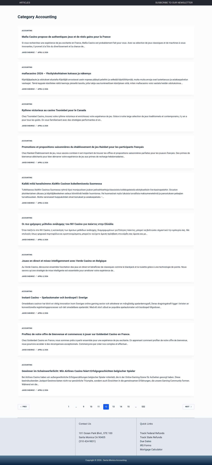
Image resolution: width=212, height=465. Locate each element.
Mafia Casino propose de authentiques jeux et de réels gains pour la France (68, 36)
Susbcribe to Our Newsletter (174, 3)
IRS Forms (145, 445)
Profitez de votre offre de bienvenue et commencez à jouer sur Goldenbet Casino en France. (78, 334)
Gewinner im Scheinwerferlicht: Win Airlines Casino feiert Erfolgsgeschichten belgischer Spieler (81, 371)
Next (188, 407)
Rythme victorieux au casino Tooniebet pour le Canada (55, 110)
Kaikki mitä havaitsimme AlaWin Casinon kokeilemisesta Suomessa (63, 183)
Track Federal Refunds (152, 433)
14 (121, 407)
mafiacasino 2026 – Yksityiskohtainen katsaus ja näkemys (58, 73)
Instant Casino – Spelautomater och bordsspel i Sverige (56, 297)
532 (143, 407)
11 (99, 407)
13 (113, 407)
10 (91, 407)
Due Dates (145, 441)
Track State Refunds (151, 437)
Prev (23, 407)
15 (128, 407)
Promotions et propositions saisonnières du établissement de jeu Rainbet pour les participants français (85, 147)
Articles (24, 3)
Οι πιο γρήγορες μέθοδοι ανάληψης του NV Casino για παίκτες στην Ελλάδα (69, 224)
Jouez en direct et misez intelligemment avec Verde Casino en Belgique (66, 260)
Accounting (27, 31)
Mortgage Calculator (151, 449)
